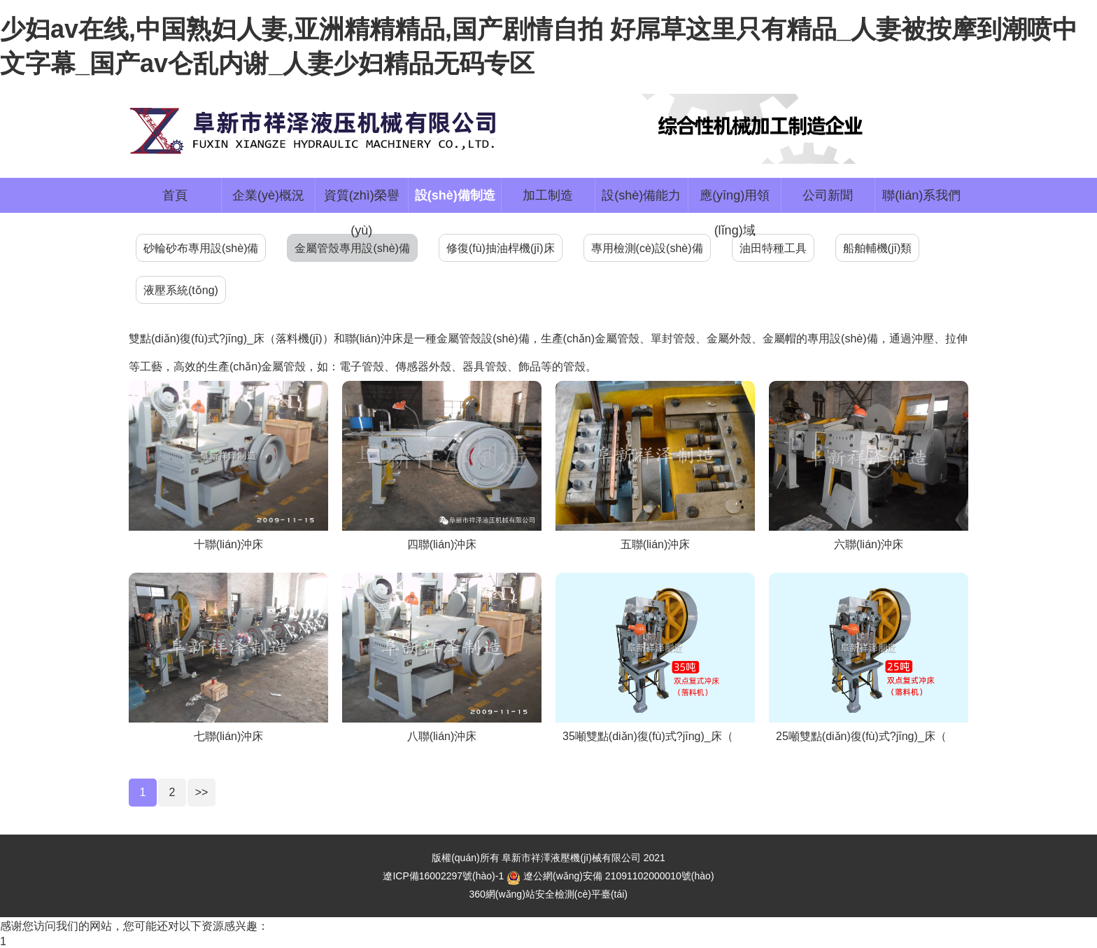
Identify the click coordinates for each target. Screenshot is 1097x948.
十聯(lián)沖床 (229, 544)
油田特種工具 (773, 248)
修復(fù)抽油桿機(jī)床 (500, 248)
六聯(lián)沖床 (869, 544)
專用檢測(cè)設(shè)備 (647, 248)
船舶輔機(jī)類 (877, 248)
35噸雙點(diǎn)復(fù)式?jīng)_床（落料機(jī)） (676, 736)
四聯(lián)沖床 (442, 544)
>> (201, 792)
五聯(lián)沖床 (656, 544)
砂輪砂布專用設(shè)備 (200, 248)
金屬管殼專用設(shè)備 (352, 248)
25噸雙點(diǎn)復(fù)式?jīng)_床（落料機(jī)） (890, 736)
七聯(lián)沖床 (229, 736)
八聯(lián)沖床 (442, 736)
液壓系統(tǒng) (180, 290)
